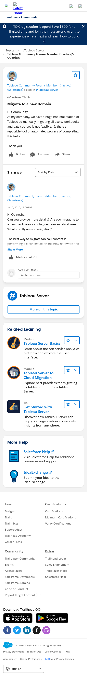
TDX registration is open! (32, 27)
